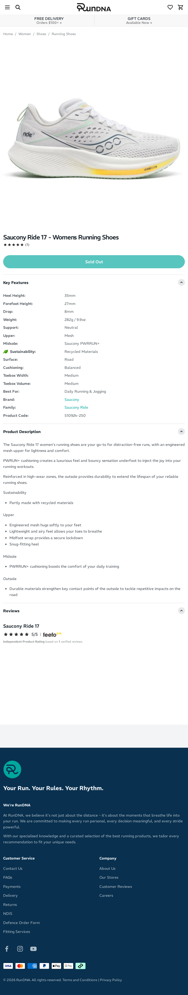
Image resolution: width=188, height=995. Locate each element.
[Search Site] (18, 7)
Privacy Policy (111, 980)
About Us (107, 868)
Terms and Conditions (79, 980)
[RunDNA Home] (94, 7)
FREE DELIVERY (49, 20)
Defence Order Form (21, 922)
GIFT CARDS (139, 20)
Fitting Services (16, 931)
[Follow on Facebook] (6, 948)
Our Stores (108, 877)
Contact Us (12, 868)
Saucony (72, 399)
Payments (11, 886)
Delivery (10, 895)
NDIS (7, 913)
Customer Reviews (115, 886)
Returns (10, 904)
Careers (106, 895)
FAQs (7, 877)
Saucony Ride (76, 407)
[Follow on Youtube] (33, 948)
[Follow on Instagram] (20, 948)
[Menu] (7, 7)
